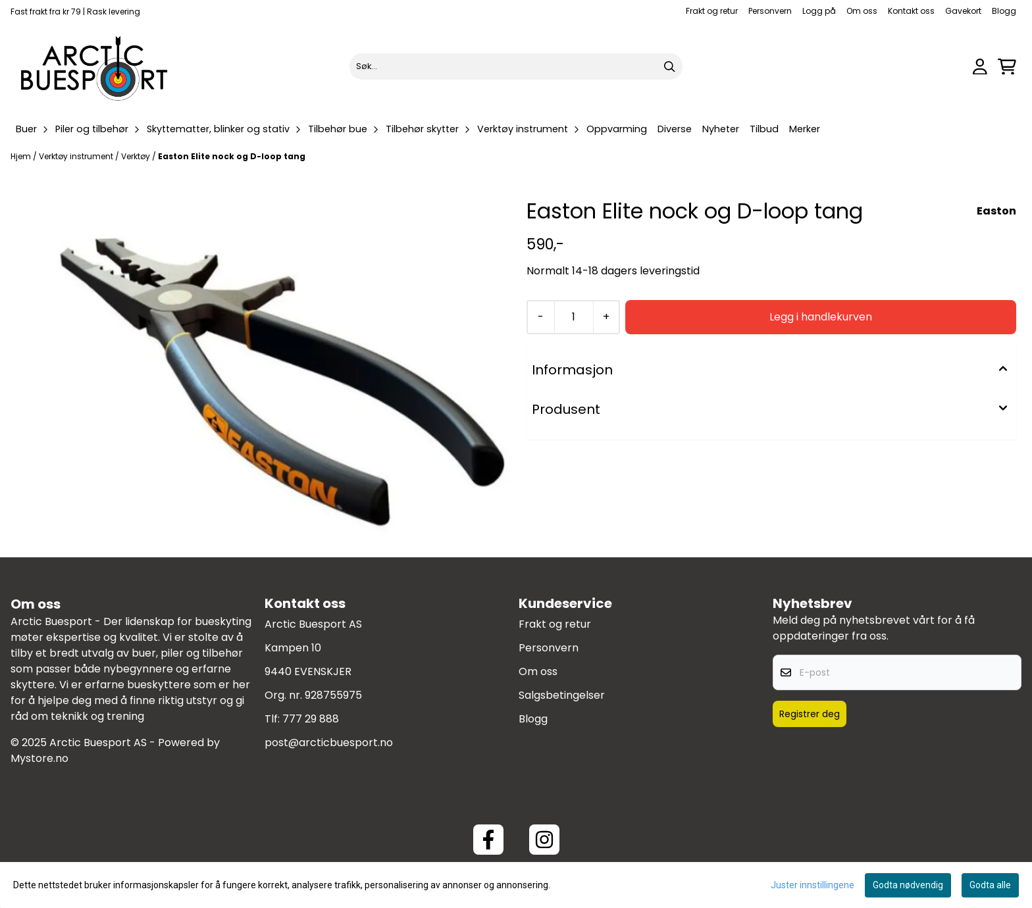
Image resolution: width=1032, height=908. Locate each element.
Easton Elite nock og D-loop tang (231, 156)
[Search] (669, 66)
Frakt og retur (712, 10)
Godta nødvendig (908, 885)
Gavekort (963, 10)
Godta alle (990, 885)
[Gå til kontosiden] (980, 66)
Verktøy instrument (77, 156)
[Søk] (516, 66)
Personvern (770, 10)
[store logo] (95, 66)
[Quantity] (573, 317)
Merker (804, 129)
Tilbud (764, 129)
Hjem (22, 156)
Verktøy (136, 156)
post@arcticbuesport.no (329, 742)
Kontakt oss (911, 10)
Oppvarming (616, 129)
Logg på (819, 10)
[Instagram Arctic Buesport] (544, 839)
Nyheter (720, 129)
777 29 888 (310, 718)
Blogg (1004, 10)
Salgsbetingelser (562, 695)
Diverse (675, 129)
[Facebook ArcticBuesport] (488, 839)
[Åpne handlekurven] (1007, 66)
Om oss (861, 10)
